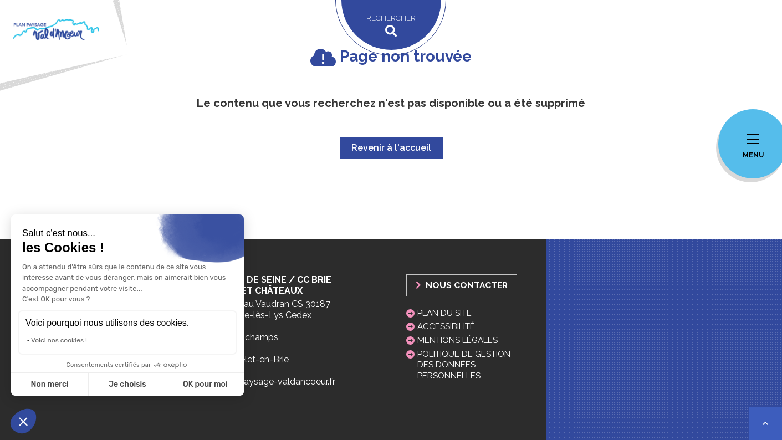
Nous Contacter (462, 285)
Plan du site (444, 313)
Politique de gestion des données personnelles (463, 364)
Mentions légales (457, 340)
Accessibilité (446, 326)
